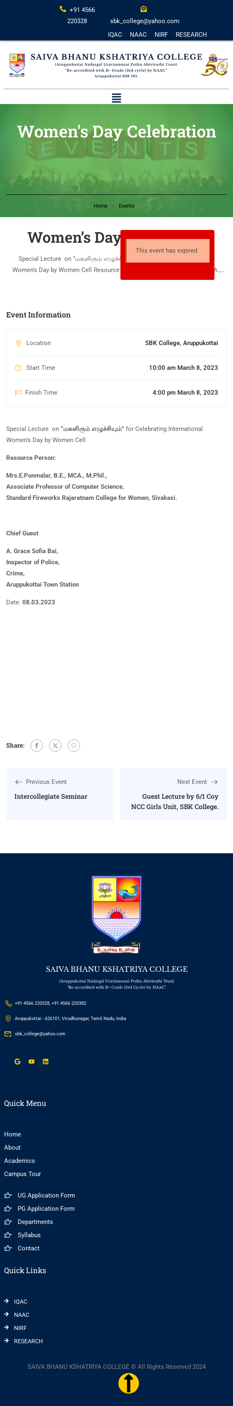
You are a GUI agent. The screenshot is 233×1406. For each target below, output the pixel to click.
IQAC (115, 34)
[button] (116, 99)
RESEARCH (191, 34)
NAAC (138, 34)
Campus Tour (22, 1174)
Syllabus (22, 1235)
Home (101, 206)
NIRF (161, 34)
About (12, 1147)
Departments (28, 1222)
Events (126, 206)
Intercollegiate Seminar (50, 796)
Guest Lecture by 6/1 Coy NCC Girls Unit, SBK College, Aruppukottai (175, 806)
